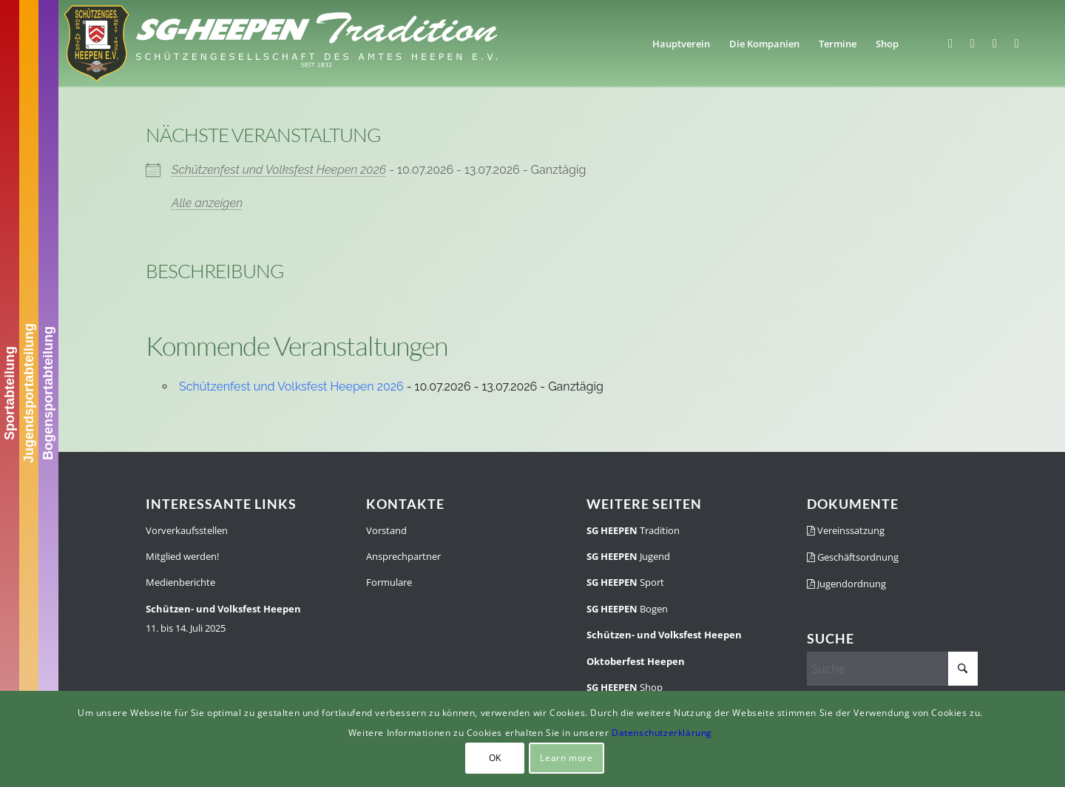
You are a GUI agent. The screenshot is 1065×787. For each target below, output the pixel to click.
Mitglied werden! (182, 556)
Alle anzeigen (207, 203)
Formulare (389, 582)
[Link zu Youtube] (1017, 43)
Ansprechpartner (403, 556)
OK (495, 757)
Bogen (627, 608)
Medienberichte (180, 582)
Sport (625, 582)
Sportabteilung (9, 394)
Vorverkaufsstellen (187, 530)
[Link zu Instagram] (972, 43)
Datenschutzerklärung (662, 732)
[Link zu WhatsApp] (995, 43)
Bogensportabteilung (48, 394)
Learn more (566, 757)
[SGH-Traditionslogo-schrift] (280, 43)
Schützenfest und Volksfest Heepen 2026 (279, 170)
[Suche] (892, 669)
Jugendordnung (846, 583)
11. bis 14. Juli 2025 (223, 618)
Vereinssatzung (846, 530)
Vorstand (386, 530)
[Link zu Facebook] (950, 43)
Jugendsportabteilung (28, 394)
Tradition (633, 530)
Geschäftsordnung (853, 557)
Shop (624, 687)
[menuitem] (681, 43)
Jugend (628, 556)
